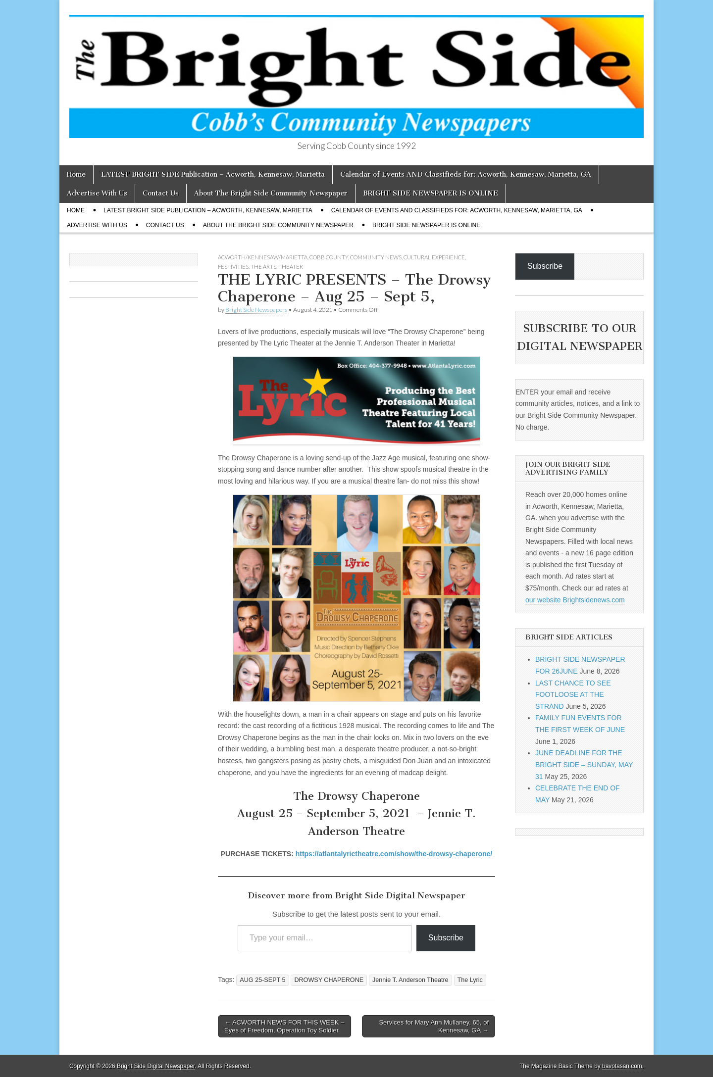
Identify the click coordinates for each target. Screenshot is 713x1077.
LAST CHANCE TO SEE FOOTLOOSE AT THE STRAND (573, 694)
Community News (376, 257)
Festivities (233, 266)
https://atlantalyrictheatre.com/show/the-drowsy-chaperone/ (394, 854)
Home (76, 174)
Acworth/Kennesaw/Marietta (262, 257)
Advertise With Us (97, 193)
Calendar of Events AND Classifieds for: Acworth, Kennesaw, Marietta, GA (465, 174)
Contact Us (161, 193)
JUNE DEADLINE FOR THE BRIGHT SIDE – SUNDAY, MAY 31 (584, 764)
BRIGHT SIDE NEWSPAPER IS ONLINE (430, 193)
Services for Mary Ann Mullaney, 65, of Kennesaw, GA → (434, 1026)
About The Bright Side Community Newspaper (271, 193)
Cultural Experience (434, 257)
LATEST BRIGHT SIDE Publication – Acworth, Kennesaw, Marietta (213, 174)
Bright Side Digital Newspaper (156, 1066)
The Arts (263, 266)
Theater (290, 266)
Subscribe (445, 937)
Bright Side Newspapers (256, 309)
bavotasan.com (622, 1066)
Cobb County (328, 257)
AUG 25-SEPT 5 (262, 980)
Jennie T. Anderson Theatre (410, 980)
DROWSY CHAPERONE (328, 980)
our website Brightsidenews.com (575, 600)
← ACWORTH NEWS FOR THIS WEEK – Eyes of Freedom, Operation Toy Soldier (284, 1026)
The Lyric (470, 980)
